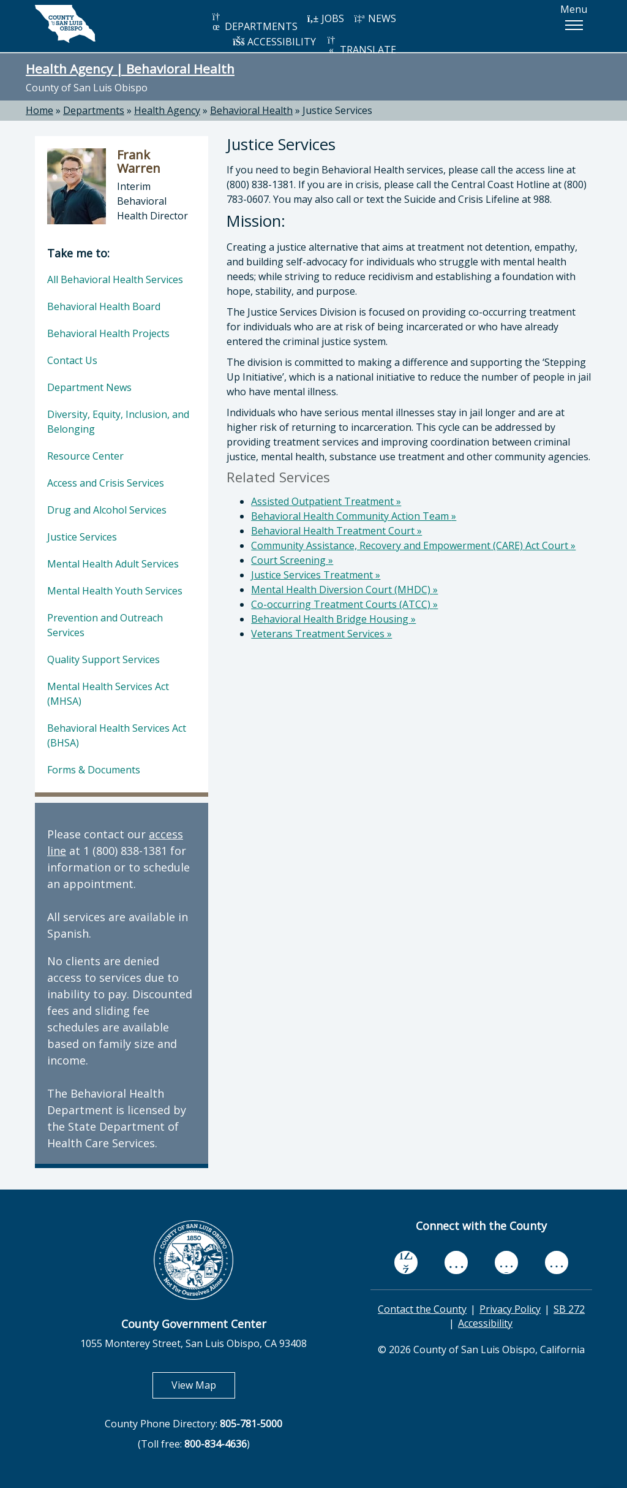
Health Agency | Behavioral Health (130, 68)
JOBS (325, 18)
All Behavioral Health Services (115, 279)
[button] (573, 25)
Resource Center (85, 456)
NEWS (374, 18)
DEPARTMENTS (254, 22)
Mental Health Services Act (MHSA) (108, 694)
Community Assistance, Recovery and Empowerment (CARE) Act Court (413, 545)
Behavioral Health (251, 110)
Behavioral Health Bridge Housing (333, 619)
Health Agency (167, 110)
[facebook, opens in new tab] (406, 1262)
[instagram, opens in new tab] (556, 1262)
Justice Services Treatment (315, 575)
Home (39, 110)
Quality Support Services (103, 659)
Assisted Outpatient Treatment (326, 501)
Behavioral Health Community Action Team (353, 516)
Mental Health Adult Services (113, 564)
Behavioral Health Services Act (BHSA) (116, 735)
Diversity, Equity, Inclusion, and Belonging (118, 422)
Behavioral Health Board (103, 306)
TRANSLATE (360, 46)
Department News (89, 387)
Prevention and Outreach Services (105, 625)
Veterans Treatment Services (321, 633)
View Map (203, 1385)
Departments (93, 110)
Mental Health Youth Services (114, 591)
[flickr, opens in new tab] (506, 1262)
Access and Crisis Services (105, 483)
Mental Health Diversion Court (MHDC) (344, 589)
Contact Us (72, 360)
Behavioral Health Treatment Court (336, 530)
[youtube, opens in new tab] (456, 1262)
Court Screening (292, 560)
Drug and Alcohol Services (107, 510)
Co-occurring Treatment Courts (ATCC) (344, 604)
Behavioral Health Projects (108, 333)
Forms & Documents (93, 769)
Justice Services (337, 110)
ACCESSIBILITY (274, 42)
